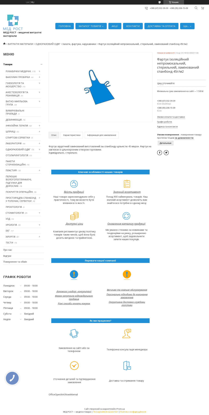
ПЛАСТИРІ (11, 170)
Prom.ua (121, 408)
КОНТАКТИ (133, 26)
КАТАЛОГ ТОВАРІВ (90, 26)
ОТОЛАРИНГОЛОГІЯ (17, 155)
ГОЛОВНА (65, 26)
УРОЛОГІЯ (11, 224)
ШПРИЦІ (10, 131)
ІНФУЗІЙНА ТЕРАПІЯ (17, 125)
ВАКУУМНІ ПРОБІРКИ (18, 77)
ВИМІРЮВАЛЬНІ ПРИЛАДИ (15, 112)
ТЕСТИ (9, 242)
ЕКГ (8, 230)
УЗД (8, 218)
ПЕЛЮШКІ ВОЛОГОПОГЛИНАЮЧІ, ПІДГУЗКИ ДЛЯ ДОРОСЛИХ (19, 181)
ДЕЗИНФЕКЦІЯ (14, 119)
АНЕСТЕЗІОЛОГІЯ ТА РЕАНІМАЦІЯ (17, 94)
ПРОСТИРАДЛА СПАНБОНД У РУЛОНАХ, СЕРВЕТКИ (21, 199)
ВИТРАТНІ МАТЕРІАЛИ (20, 43)
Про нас (7, 249)
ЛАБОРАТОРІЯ (13, 143)
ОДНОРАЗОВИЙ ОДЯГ (48, 43)
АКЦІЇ (115, 26)
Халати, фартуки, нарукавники (79, 43)
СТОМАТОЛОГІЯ (15, 212)
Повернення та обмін (15, 261)
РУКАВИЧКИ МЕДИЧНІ (18, 71)
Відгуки (7, 255)
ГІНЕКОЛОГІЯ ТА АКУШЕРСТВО (15, 85)
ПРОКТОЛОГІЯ (14, 206)
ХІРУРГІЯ (10, 236)
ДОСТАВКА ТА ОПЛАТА (161, 26)
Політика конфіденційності (133, 411)
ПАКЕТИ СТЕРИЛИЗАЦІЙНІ (16, 163)
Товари (7, 64)
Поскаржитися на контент (105, 411)
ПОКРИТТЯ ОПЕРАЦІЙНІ (19, 191)
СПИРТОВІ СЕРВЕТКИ (18, 137)
